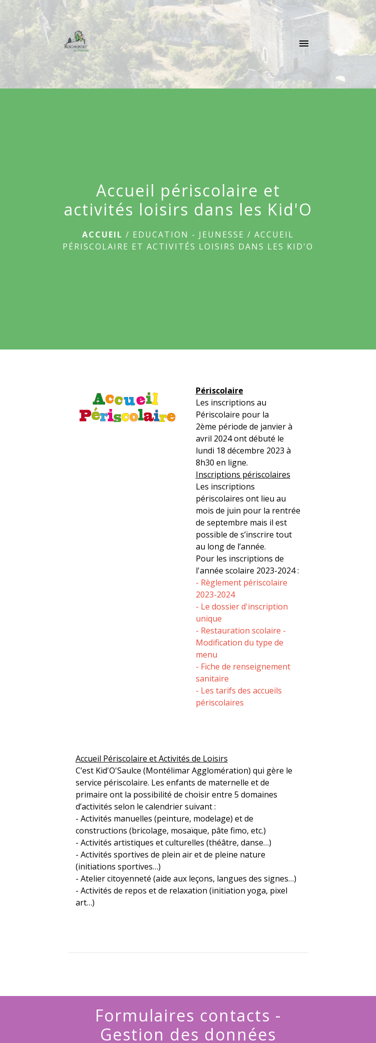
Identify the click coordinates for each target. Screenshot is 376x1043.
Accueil (102, 234)
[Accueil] (76, 44)
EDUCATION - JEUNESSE (188, 234)
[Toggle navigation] (304, 44)
